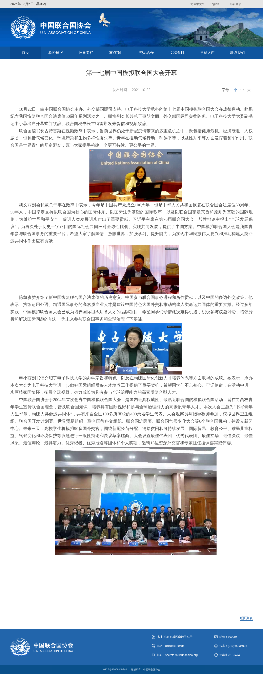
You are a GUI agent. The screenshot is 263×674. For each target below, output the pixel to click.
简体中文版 (197, 4)
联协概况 (55, 53)
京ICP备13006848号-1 (115, 669)
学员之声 (207, 53)
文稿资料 (177, 53)
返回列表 (246, 618)
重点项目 (116, 53)
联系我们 (237, 53)
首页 (25, 53)
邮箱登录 (235, 4)
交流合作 (146, 53)
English (214, 4)
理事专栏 (86, 53)
